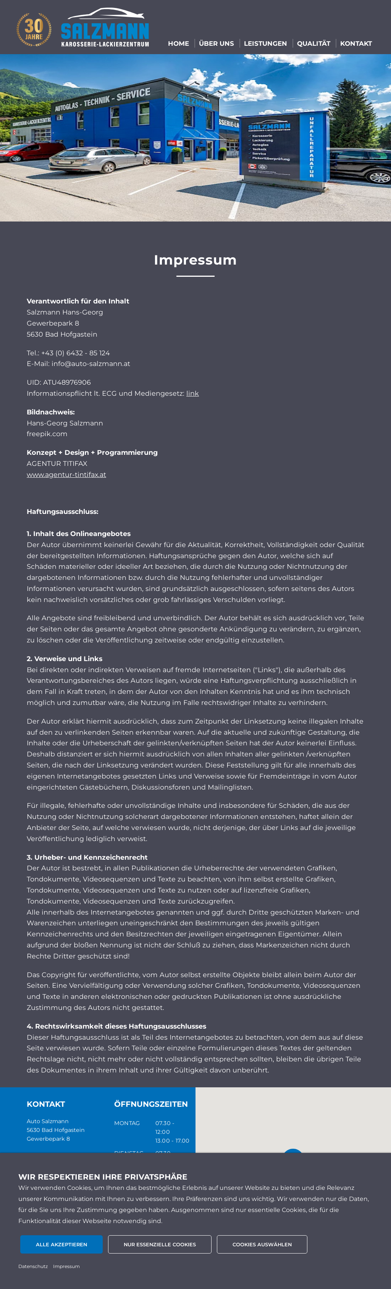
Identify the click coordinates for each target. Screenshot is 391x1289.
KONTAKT (356, 43)
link (192, 393)
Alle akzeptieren (61, 1244)
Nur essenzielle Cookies (160, 1244)
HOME (178, 43)
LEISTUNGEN (265, 43)
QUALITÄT (313, 43)
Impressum (66, 1266)
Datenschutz (33, 1266)
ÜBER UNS (216, 43)
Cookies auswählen (262, 1244)
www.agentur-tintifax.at (66, 474)
